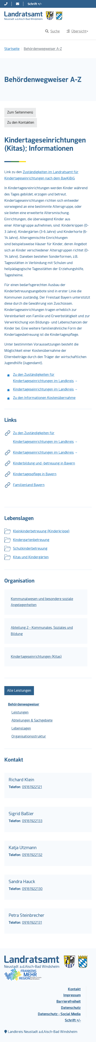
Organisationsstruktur (28, 736)
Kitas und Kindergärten (31, 557)
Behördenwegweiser (23, 704)
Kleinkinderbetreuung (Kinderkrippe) (41, 531)
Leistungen (20, 712)
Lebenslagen (21, 728)
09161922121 (32, 787)
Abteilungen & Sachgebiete (32, 720)
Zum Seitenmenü (20, 112)
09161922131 (32, 922)
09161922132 (32, 855)
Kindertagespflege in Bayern (34, 474)
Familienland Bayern (29, 485)
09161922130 (32, 889)
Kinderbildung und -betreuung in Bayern (44, 463)
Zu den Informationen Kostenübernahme (44, 398)
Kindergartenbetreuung (31, 540)
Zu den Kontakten (20, 122)
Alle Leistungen (19, 690)
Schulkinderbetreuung (30, 548)
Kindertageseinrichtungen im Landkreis (43, 389)
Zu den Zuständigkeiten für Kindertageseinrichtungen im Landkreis (43, 437)
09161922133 (32, 821)
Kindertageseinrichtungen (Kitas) (36, 657)
